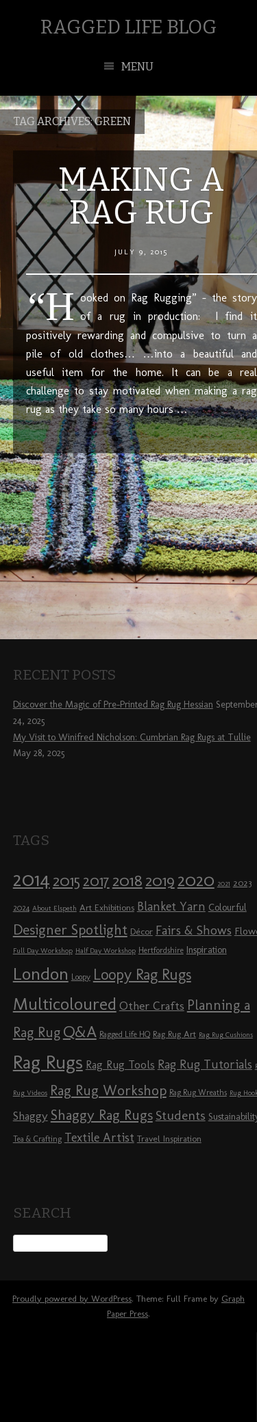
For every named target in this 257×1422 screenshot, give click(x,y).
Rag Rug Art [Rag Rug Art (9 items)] (174, 1033)
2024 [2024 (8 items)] (21, 908)
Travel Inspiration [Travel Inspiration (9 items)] (169, 1138)
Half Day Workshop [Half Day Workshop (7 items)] (105, 950)
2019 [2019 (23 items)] (160, 880)
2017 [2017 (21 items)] (96, 881)
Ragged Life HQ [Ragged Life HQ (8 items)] (124, 1034)
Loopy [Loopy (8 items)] (80, 977)
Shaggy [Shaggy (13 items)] (30, 1116)
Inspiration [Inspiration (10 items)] (206, 950)
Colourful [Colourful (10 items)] (227, 907)
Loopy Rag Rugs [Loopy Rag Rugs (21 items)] (142, 974)
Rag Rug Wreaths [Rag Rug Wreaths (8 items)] (198, 1092)
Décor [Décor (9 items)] (141, 931)
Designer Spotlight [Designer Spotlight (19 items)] (70, 929)
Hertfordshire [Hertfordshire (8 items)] (161, 950)
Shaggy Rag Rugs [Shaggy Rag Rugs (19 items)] (102, 1114)
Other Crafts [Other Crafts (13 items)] (151, 1005)
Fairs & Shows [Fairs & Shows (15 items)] (194, 930)
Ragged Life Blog (128, 27)
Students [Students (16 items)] (181, 1115)
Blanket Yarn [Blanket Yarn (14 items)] (171, 906)
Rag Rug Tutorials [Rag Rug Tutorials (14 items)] (205, 1064)
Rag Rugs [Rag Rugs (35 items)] (48, 1062)
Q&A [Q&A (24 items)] (80, 1031)
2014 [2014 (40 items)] (31, 879)
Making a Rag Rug (141, 196)
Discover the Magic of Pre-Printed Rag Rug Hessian (113, 704)
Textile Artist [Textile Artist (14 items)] (99, 1137)
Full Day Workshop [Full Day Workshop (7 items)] (43, 950)
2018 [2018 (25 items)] (127, 880)
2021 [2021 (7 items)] (223, 883)
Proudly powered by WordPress (72, 1298)
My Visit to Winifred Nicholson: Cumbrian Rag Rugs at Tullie (132, 737)
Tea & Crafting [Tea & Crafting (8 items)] (37, 1139)
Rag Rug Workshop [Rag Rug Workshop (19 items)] (108, 1090)
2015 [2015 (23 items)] (66, 880)
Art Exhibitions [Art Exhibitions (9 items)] (106, 907)
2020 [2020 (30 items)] (196, 880)
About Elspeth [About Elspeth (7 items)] (54, 908)
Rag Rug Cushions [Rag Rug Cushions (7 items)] (226, 1034)
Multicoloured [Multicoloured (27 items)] (65, 1003)
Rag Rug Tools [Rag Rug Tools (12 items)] (120, 1064)
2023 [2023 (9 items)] (242, 882)
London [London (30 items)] (41, 973)
